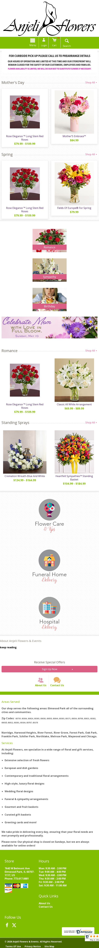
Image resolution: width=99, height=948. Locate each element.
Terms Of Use (13, 946)
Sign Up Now (49, 669)
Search (67, 46)
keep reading (8, 647)
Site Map (49, 946)
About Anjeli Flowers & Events (20, 641)
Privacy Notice (33, 946)
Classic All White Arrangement (74, 404)
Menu (32, 45)
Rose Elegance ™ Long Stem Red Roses (24, 137)
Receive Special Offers (49, 662)
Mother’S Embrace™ (74, 136)
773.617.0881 (21, 878)
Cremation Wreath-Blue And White (25, 476)
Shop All (91, 82)
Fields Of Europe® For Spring (74, 208)
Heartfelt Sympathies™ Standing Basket (74, 477)
